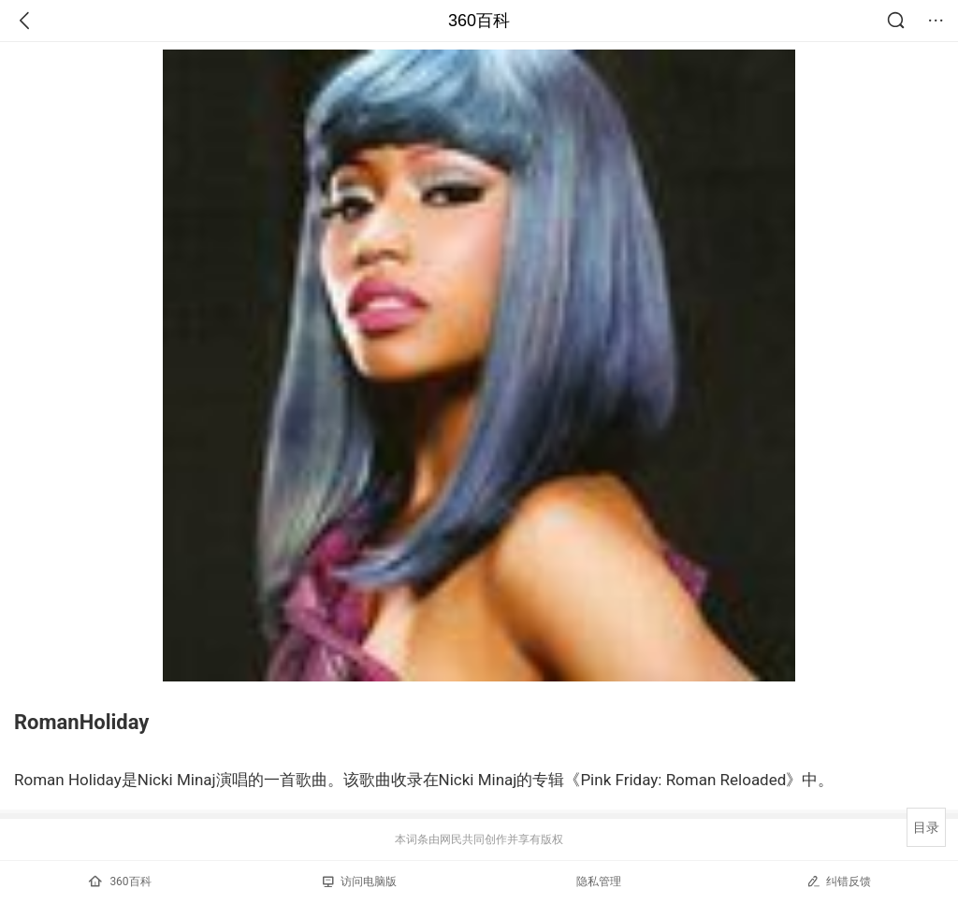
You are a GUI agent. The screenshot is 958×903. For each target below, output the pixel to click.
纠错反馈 (838, 881)
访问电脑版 (360, 881)
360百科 (479, 20)
